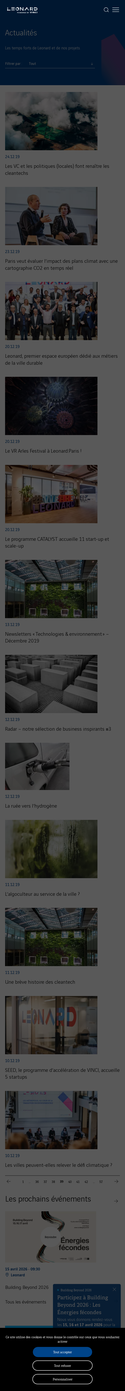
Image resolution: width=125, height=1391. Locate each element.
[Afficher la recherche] (106, 9)
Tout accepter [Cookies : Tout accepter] (62, 1352)
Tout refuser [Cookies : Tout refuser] (62, 1365)
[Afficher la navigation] (115, 9)
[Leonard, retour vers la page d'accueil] (22, 9)
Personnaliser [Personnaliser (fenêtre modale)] (62, 1379)
